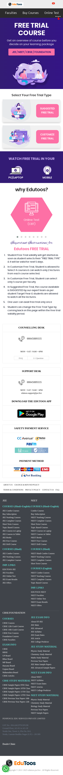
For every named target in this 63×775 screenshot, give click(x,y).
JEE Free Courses (10, 541)
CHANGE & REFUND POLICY (26, 485)
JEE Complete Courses (12, 521)
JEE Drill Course (9, 544)
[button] (17, 237)
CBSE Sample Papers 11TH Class (16, 692)
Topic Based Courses (11, 527)
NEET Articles (37, 687)
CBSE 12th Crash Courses (13, 626)
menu (3, 4)
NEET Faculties (37, 595)
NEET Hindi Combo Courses (43, 553)
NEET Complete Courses (41, 521)
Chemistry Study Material (41, 654)
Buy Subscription (10, 514)
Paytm (31, 444)
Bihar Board (7, 659)
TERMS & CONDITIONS (13, 490)
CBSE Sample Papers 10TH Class (16, 688)
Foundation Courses (11, 636)
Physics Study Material (40, 651)
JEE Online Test (9, 576)
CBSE (5, 649)
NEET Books (36, 537)
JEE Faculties (8, 573)
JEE (5, 500)
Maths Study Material (40, 658)
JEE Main (35, 625)
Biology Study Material (40, 706)
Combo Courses (37, 511)
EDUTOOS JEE (9, 569)
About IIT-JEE (37, 622)
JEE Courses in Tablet (11, 534)
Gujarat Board (8, 669)
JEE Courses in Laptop (12, 531)
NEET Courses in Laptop (41, 531)
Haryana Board (9, 666)
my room (59, 4)
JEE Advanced (37, 628)
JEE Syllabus (36, 632)
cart (51, 4)
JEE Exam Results (10, 579)
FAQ (21, 358)
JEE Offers (7, 583)
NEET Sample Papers (39, 713)
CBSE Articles (8, 676)
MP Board (7, 662)
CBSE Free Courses (11, 633)
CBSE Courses (9, 623)
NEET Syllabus (37, 680)
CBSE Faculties (9, 640)
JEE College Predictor (40, 642)
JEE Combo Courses (11, 511)
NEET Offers (36, 605)
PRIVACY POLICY (32, 490)
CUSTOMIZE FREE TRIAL (47, 136)
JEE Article (35, 638)
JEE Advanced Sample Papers (43, 668)
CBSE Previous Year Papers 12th (16, 702)
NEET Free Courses (39, 541)
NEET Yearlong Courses (41, 517)
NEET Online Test (38, 599)
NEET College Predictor (41, 690)
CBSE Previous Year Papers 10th (16, 698)
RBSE (5, 652)
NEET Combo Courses (40, 573)
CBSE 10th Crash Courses (13, 630)
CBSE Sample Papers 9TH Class (16, 685)
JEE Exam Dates (38, 635)
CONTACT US (48, 490)
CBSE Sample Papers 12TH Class (16, 695)
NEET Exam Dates (38, 684)
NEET (34, 500)
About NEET (36, 677)
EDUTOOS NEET (38, 592)
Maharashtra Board (10, 672)
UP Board (6, 656)
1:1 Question (38, 358)
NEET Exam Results (39, 602)
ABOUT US (7, 485)
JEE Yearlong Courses (11, 517)
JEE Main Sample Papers (41, 664)
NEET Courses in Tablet (41, 534)
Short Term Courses (11, 524)
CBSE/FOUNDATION (14, 613)
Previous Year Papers (39, 661)
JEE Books (7, 537)
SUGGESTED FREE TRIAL (47, 110)
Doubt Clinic (9, 744)
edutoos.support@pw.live (31, 393)
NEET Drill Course (39, 544)
